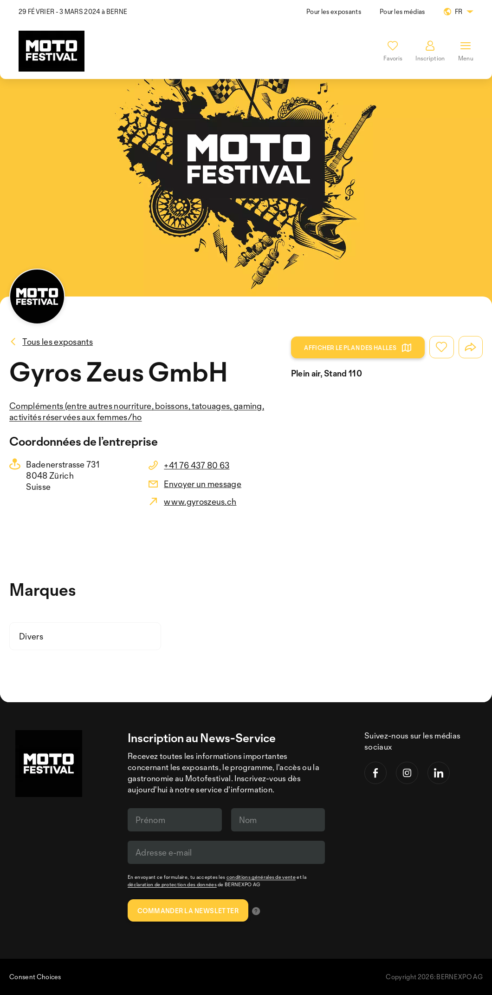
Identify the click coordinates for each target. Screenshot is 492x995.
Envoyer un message (202, 484)
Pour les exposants (333, 11)
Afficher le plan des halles (357, 347)
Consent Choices (35, 977)
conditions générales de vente (261, 877)
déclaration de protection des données (172, 884)
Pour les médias (402, 11)
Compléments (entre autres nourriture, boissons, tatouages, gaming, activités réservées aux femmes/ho (136, 411)
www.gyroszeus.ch (200, 501)
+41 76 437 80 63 (196, 465)
